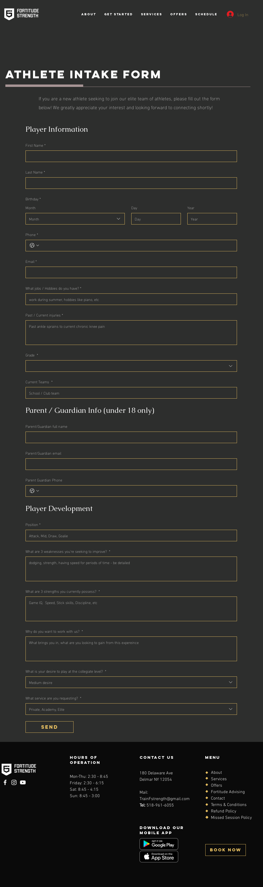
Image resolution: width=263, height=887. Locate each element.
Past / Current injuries (44, 314)
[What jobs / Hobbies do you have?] (129, 299)
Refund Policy (223, 811)
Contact (218, 798)
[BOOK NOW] (225, 850)
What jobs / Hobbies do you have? (53, 288)
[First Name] (129, 156)
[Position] (129, 535)
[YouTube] (22, 782)
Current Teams (39, 381)
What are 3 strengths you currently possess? (62, 591)
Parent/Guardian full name (46, 426)
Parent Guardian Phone (43, 479)
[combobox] (75, 218)
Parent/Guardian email (43, 453)
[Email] (129, 272)
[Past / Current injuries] (131, 333)
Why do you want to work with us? (54, 631)
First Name (35, 145)
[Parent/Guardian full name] (129, 437)
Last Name (35, 171)
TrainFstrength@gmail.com (165, 799)
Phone (31, 234)
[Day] (154, 218)
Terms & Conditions (229, 805)
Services (219, 779)
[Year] (210, 218)
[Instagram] (13, 782)
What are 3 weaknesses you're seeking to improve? (67, 551)
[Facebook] (5, 782)
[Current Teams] (129, 392)
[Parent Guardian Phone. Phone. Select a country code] (34, 491)
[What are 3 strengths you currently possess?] (131, 609)
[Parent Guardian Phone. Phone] (136, 490)
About (216, 772)
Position (33, 524)
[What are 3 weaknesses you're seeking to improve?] (131, 569)
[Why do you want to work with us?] (131, 649)
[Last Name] (129, 183)
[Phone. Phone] (136, 245)
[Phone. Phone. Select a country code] (34, 245)
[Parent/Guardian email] (129, 464)
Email (31, 261)
